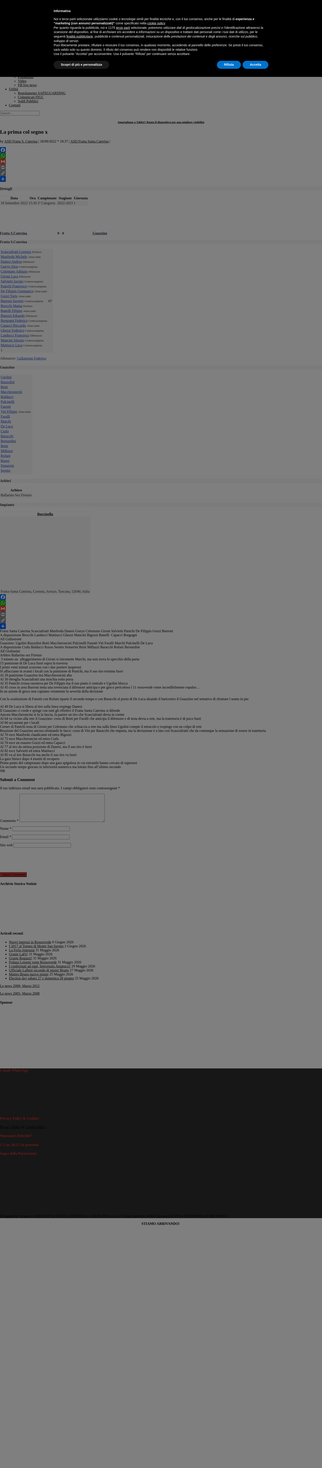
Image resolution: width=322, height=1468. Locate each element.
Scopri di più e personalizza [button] (81, 64)
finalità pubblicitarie (79, 36)
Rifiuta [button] (229, 64)
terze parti (123, 27)
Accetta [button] (255, 64)
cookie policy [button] (156, 23)
